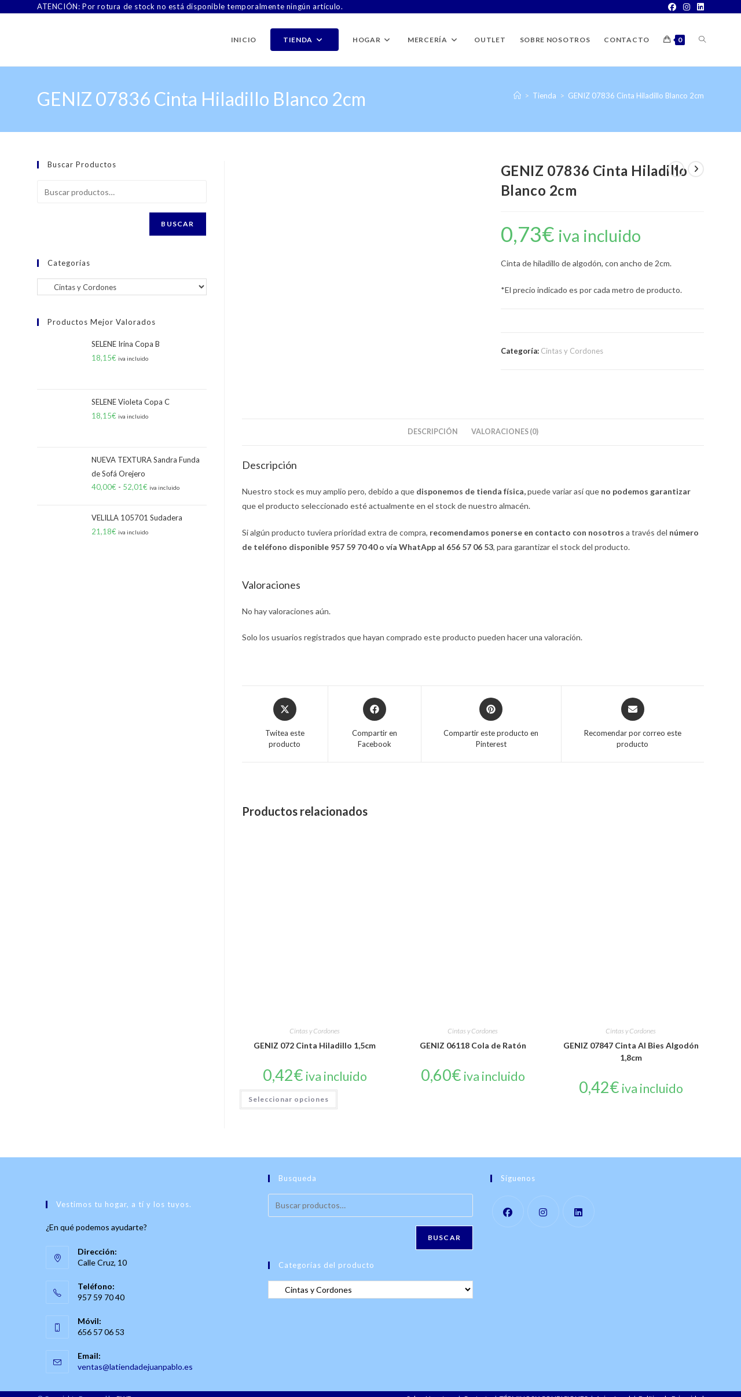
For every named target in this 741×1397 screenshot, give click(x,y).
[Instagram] (687, 7)
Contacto (477, 1388)
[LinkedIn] (699, 7)
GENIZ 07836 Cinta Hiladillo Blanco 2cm (636, 95)
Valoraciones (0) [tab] (504, 421)
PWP (123, 1388)
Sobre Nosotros (430, 1388)
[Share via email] (632, 713)
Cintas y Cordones (572, 350)
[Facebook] (672, 7)
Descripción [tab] (433, 421)
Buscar (177, 223)
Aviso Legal (613, 1388)
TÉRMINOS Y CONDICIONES (544, 1388)
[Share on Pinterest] (490, 713)
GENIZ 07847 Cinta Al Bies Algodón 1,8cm (631, 1040)
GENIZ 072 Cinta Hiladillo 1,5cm (315, 1034)
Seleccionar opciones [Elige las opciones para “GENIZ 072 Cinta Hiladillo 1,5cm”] (288, 1088)
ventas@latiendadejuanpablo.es (135, 1356)
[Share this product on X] (285, 713)
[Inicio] (517, 95)
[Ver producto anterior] (676, 169)
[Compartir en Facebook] (374, 713)
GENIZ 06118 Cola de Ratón (473, 1034)
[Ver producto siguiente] (696, 169)
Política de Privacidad (671, 1388)
